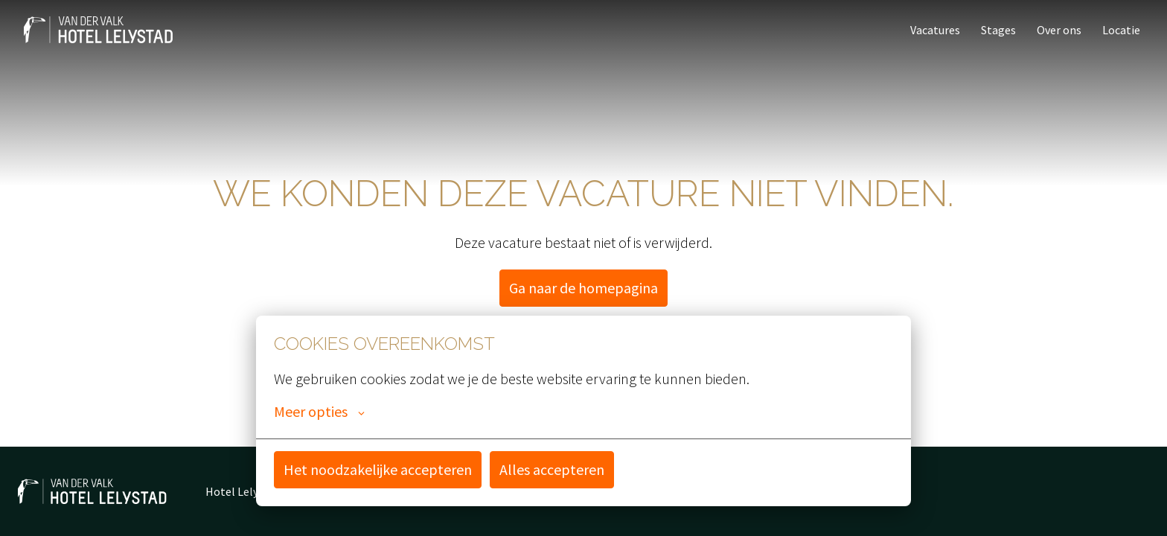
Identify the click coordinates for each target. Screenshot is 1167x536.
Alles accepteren (551, 469)
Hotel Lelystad (243, 491)
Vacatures (935, 29)
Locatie (1121, 29)
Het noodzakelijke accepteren (378, 469)
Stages (998, 29)
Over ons (1059, 29)
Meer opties (319, 412)
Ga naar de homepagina (583, 287)
